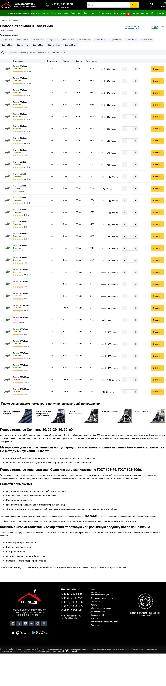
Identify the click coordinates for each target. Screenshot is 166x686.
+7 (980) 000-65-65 (72, 593)
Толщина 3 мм (7, 40)
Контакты (157, 13)
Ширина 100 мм (54, 45)
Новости (94, 618)
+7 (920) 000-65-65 (72, 606)
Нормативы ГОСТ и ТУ (100, 615)
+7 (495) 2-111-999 (72, 597)
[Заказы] (151, 5)
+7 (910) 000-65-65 (72, 602)
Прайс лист (76, 13)
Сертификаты (105, 13)
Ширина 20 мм (100, 40)
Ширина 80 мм (38, 45)
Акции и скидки (61, 13)
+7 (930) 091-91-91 (62, 4)
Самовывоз (96, 601)
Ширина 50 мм (7, 45)
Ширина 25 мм (115, 40)
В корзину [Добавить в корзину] (157, 69)
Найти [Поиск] (134, 5)
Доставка (35, 13)
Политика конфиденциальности (104, 622)
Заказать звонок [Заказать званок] (63, 7)
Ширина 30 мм (131, 40)
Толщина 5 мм (37, 40)
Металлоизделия (140, 13)
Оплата (45, 13)
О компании (89, 13)
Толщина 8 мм (68, 40)
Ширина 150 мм (70, 45)
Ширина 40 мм (146, 40)
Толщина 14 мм (84, 40)
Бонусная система (121, 13)
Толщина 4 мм (22, 40)
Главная (94, 589)
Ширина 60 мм (22, 45)
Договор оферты (98, 612)
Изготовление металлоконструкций (100, 594)
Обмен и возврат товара (101, 608)
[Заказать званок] (47, 5)
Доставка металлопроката (102, 598)
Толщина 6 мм (53, 40)
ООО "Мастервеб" (70, 651)
